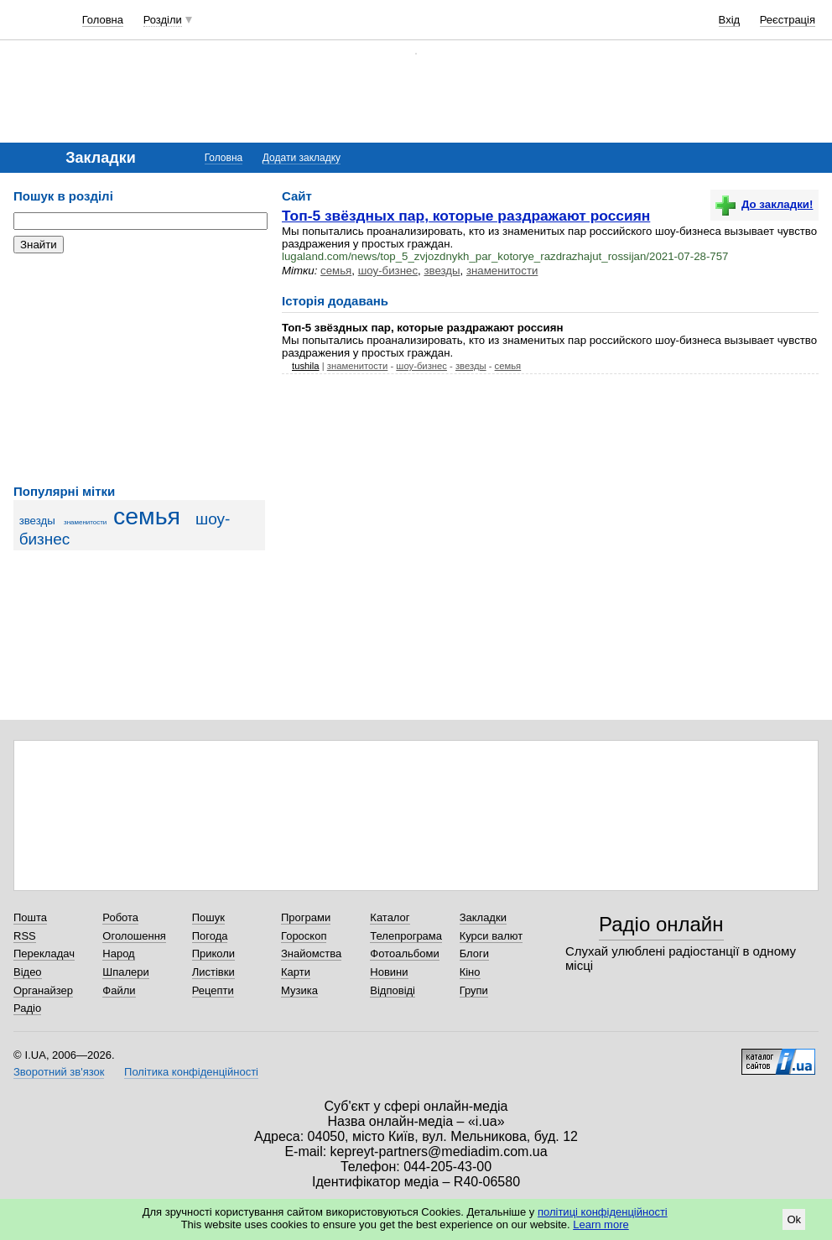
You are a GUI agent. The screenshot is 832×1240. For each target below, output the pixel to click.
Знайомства (311, 953)
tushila (306, 366)
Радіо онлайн (661, 924)
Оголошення (134, 936)
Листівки (213, 972)
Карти (295, 972)
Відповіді (392, 990)
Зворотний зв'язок (58, 1071)
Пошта (30, 917)
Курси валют (491, 936)
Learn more (600, 1224)
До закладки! (764, 204)
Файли (118, 990)
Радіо (27, 1008)
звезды (37, 520)
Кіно (470, 972)
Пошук (208, 917)
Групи (474, 990)
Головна (102, 19)
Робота (120, 917)
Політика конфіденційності (191, 1071)
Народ (118, 953)
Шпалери (125, 972)
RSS (24, 936)
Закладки (483, 917)
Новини (389, 972)
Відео (27, 972)
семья (146, 516)
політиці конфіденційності (603, 1212)
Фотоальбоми (404, 953)
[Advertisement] (139, 369)
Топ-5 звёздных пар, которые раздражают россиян (466, 215)
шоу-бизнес (388, 270)
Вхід (730, 19)
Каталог (389, 917)
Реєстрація (787, 19)
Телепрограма (406, 936)
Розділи (162, 19)
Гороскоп (303, 936)
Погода (210, 936)
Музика (299, 990)
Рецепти (213, 990)
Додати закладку (302, 158)
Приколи (213, 953)
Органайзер (43, 990)
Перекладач (44, 953)
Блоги (474, 953)
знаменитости (85, 522)
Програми (305, 917)
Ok (794, 1219)
